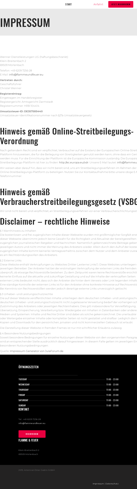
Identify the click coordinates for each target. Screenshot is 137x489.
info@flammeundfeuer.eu (26, 74)
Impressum (98, 483)
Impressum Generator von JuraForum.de (36, 351)
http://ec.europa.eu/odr (73, 162)
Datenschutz (112, 483)
